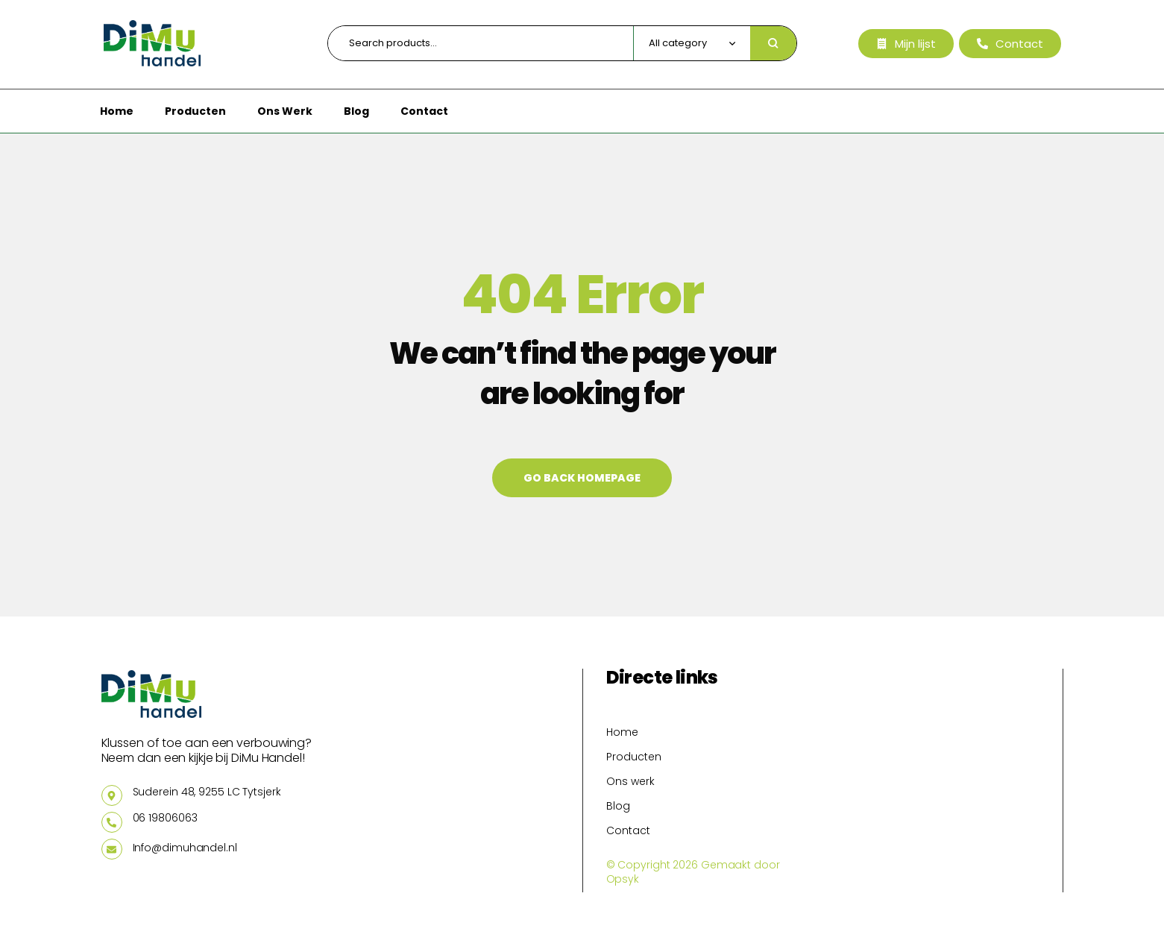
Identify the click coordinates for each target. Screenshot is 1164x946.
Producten (633, 756)
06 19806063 (165, 817)
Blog (618, 805)
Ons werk (630, 781)
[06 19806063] (111, 822)
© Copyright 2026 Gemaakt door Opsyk (693, 871)
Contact (628, 830)
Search (773, 43)
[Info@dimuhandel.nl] (111, 849)
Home (622, 732)
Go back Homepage (582, 477)
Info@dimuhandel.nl (185, 847)
